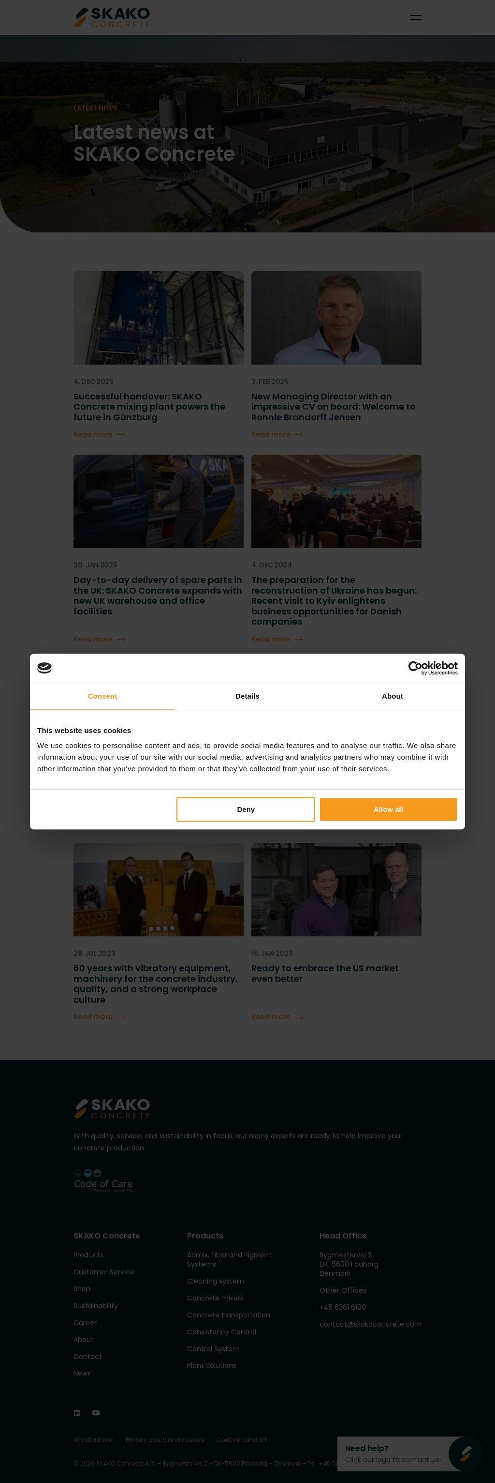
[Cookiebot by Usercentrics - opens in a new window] (415, 668)
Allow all (388, 809)
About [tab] (392, 696)
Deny (246, 809)
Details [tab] (247, 696)
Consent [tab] (102, 696)
